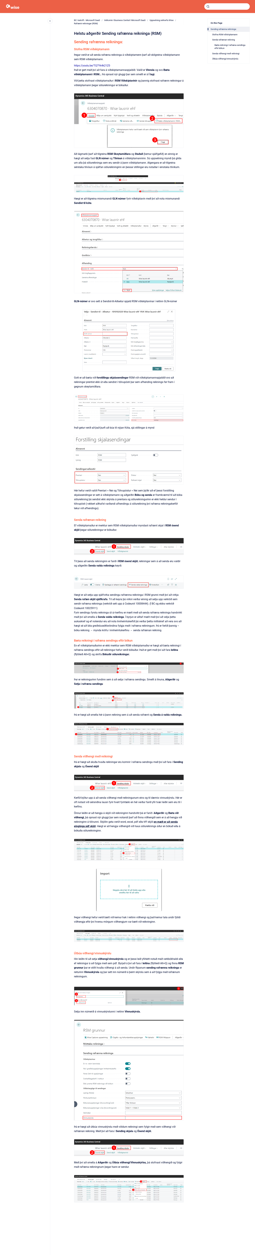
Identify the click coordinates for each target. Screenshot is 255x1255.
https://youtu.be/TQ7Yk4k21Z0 (92, 65)
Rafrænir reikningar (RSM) (86, 23)
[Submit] (208, 6)
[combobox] (227, 6)
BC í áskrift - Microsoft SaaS (87, 20)
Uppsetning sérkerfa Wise (162, 20)
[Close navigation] (50, 21)
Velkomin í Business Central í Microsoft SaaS (125, 20)
